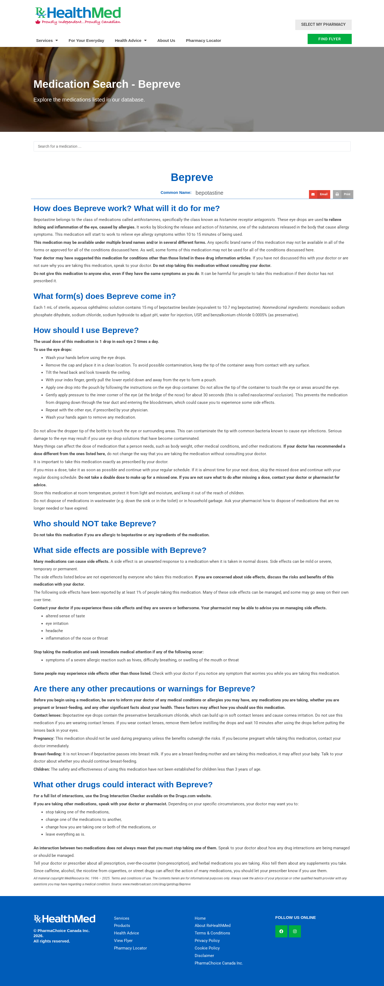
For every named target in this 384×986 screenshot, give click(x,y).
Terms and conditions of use (131, 878)
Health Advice (131, 40)
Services (47, 40)
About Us (166, 40)
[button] (319, 194)
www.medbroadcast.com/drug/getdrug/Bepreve (157, 884)
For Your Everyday (86, 40)
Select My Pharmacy (323, 24)
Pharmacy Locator (203, 40)
